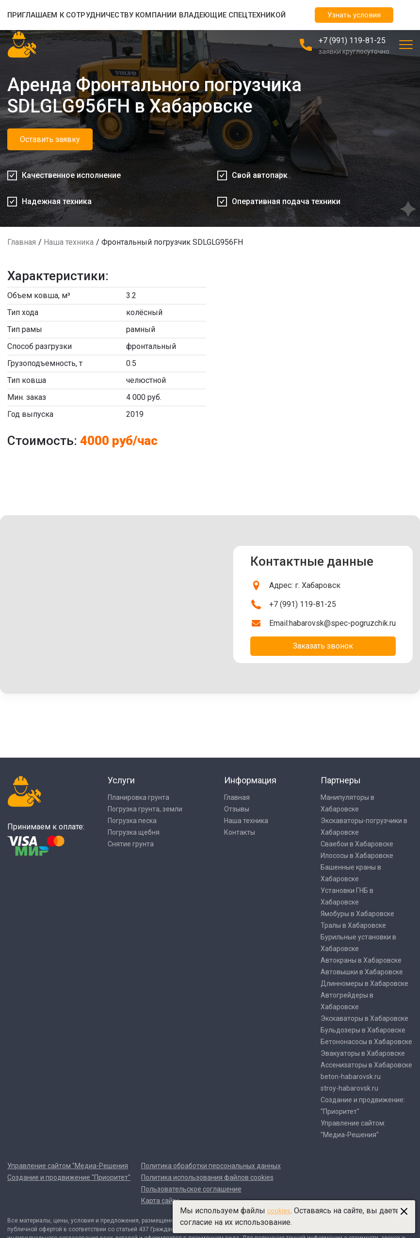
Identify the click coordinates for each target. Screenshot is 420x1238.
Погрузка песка (132, 821)
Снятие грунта (131, 844)
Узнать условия (354, 15)
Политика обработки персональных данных (211, 1166)
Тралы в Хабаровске (353, 925)
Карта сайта (160, 1201)
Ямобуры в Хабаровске (357, 914)
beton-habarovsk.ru (351, 1076)
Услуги (121, 780)
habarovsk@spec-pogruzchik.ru (342, 623)
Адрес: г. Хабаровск (304, 585)
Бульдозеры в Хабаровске (363, 1030)
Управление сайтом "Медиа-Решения (67, 1166)
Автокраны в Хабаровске (361, 960)
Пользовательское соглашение (191, 1189)
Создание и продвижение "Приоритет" (68, 1177)
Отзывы (236, 809)
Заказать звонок (323, 646)
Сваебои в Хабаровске (357, 844)
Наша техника (69, 242)
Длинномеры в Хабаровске (364, 983)
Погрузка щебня (134, 832)
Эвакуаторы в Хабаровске (363, 1053)
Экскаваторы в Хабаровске (364, 1018)
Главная (21, 242)
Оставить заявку (50, 139)
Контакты (239, 832)
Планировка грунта (138, 797)
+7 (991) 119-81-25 (352, 40)
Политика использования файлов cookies (207, 1177)
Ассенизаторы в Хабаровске (366, 1065)
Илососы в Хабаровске (357, 855)
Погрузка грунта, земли (145, 809)
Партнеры (341, 780)
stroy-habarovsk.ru (349, 1088)
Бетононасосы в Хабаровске (366, 1042)
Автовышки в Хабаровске (362, 972)
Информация (250, 780)
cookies (279, 1211)
